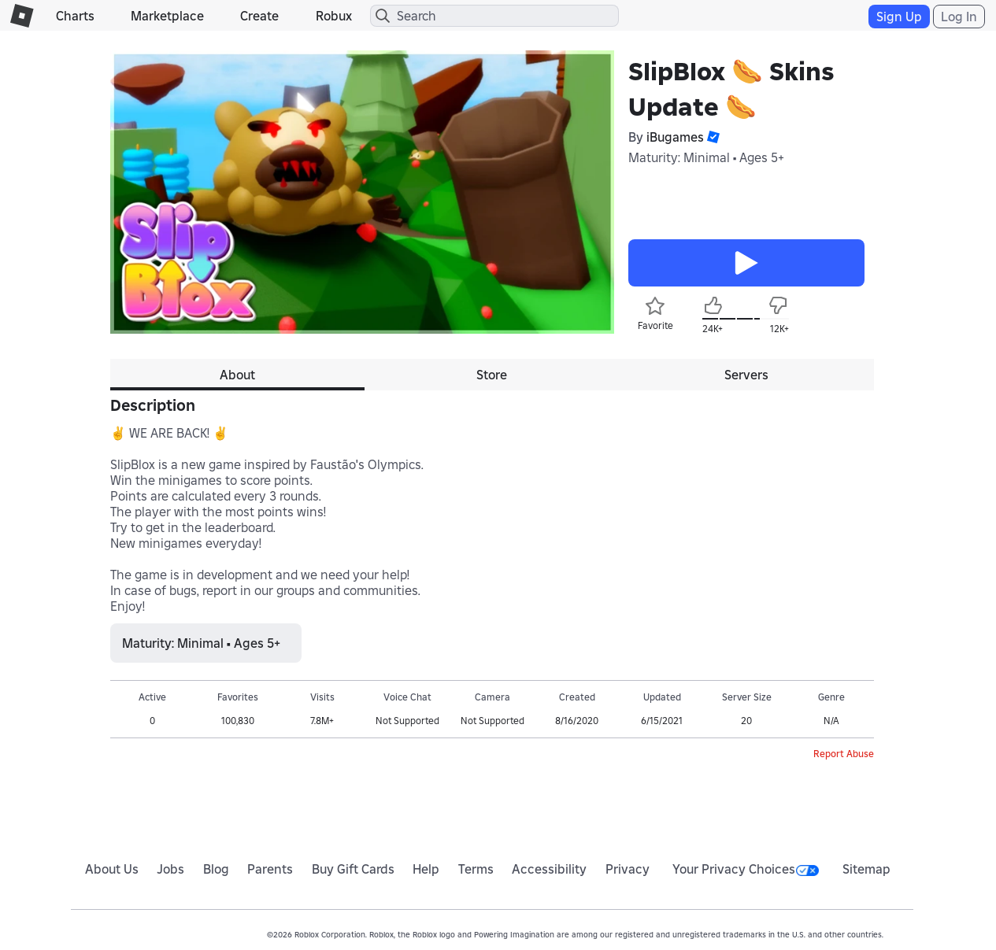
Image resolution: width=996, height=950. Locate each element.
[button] (712, 137)
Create (259, 16)
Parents (270, 869)
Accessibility (549, 869)
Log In (959, 16)
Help (426, 869)
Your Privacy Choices (745, 869)
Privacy (627, 869)
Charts (75, 16)
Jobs (170, 869)
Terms (476, 869)
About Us (112, 869)
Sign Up (899, 16)
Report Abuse (843, 754)
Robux (334, 16)
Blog (216, 869)
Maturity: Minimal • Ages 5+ (706, 157)
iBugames (675, 137)
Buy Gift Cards (353, 869)
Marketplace (167, 16)
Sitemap (866, 869)
